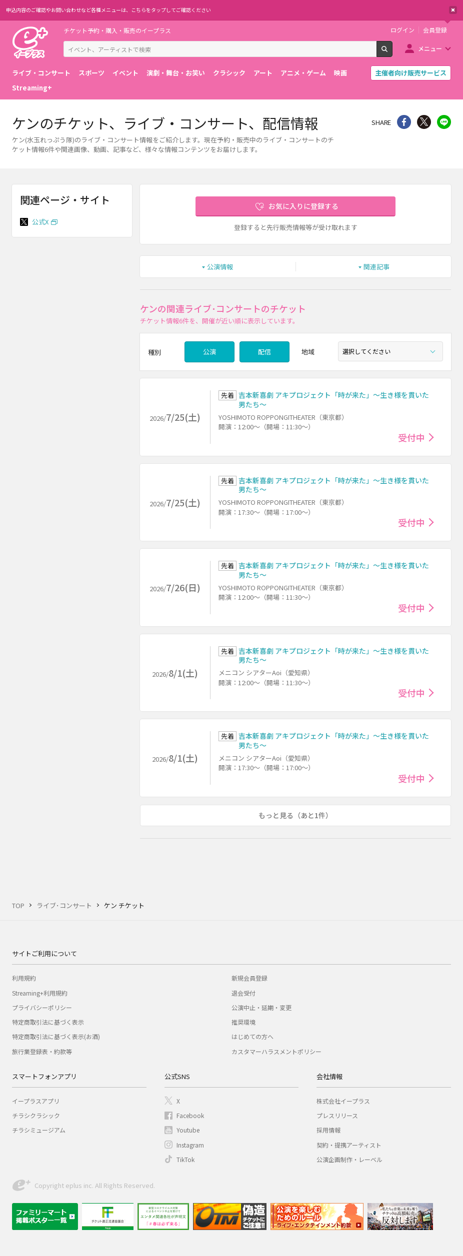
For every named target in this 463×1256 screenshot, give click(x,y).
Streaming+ (32, 87)
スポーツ (91, 72)
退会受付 (244, 993)
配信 (264, 351)
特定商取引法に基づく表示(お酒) (56, 1036)
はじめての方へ (253, 1036)
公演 (209, 351)
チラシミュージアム (39, 1130)
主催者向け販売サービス (410, 72)
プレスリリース (337, 1115)
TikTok (185, 1159)
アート (263, 72)
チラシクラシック (36, 1115)
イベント (125, 72)
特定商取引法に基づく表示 (48, 1022)
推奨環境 (244, 1022)
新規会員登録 (250, 978)
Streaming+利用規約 (40, 993)
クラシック (229, 72)
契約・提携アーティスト (349, 1145)
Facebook (190, 1115)
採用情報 (328, 1130)
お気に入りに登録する (303, 206)
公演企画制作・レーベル (349, 1159)
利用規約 (24, 978)
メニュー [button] (430, 48)
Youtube (188, 1130)
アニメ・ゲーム (303, 72)
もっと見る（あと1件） (295, 815)
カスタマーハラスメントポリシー (277, 1051)
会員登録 (435, 29)
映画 (340, 72)
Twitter (424, 122)
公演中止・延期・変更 (262, 1007)
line (444, 122)
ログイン (402, 29)
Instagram (190, 1145)
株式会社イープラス (343, 1101)
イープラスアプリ (36, 1101)
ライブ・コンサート (41, 72)
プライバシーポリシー (42, 1007)
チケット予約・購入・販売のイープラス (117, 30)
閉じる (453, 10)
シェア (404, 122)
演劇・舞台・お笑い (175, 72)
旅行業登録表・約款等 (42, 1051)
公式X (40, 221)
